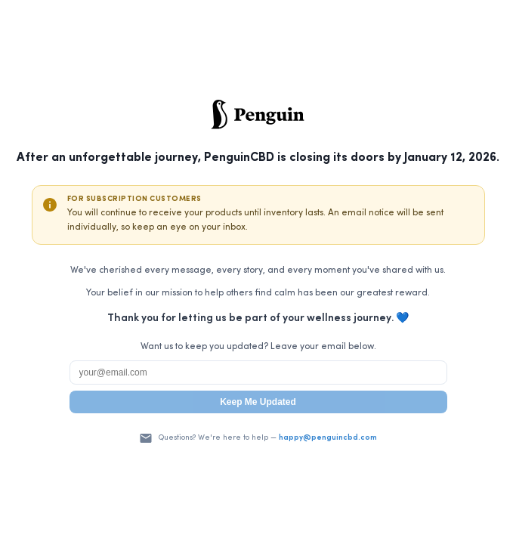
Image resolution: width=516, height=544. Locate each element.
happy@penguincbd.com (328, 438)
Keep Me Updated (258, 402)
